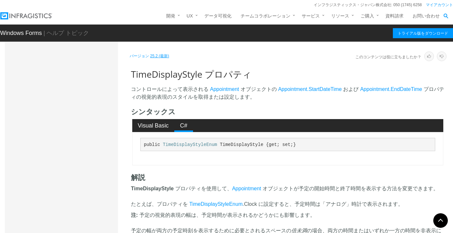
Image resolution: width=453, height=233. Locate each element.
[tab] (153, 125)
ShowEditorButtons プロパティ (84, 117)
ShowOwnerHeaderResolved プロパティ (82, 144)
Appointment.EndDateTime (391, 89)
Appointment (224, 89)
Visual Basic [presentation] (153, 125)
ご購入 (367, 15)
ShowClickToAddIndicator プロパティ (83, 85)
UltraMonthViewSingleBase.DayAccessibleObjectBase (78, 211)
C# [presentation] (184, 125)
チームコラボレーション (265, 15)
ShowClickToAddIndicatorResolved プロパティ (84, 103)
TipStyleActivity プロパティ (80, 169)
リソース (340, 15)
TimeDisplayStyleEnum (190, 144)
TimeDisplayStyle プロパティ (83, 158)
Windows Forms (21, 33)
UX (190, 15)
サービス (311, 15)
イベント (56, 194)
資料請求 (394, 15)
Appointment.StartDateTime (310, 89)
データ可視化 (218, 15)
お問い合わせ (426, 15)
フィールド (58, 183)
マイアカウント (439, 5)
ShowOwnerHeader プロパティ (84, 129)
